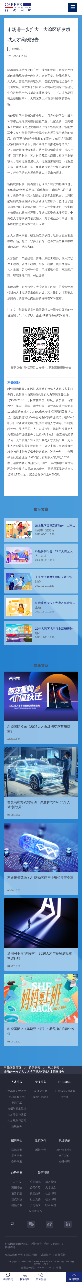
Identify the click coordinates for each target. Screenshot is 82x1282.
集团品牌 (35, 1193)
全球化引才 (40, 1091)
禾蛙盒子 (36, 1243)
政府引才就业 (41, 1097)
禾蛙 (46, 1243)
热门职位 (64, 1155)
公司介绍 (35, 1187)
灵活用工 (16, 1102)
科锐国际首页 (12, 1067)
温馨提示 (46, 1254)
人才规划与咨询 (17, 1120)
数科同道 (16, 1161)
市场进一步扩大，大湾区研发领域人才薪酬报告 (34, 1071)
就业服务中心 (64, 1149)
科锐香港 (10, 1247)
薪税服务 (16, 1126)
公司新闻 (35, 1205)
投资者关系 (35, 1210)
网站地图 (31, 1254)
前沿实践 (16, 1193)
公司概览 (35, 1181)
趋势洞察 (34, 1067)
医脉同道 (16, 1149)
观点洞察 (53, 1067)
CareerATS (57, 1243)
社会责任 (35, 1199)
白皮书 (17, 1181)
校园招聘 (50, 1199)
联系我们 (50, 1205)
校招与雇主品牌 (17, 1108)
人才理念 (50, 1187)
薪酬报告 (16, 1187)
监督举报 (60, 1254)
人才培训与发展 (17, 1114)
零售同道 (16, 1155)
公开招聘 (64, 1161)
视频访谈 (16, 1205)
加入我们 (50, 1181)
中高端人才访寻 (17, 1091)
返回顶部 (74, 1277)
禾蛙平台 (40, 1149)
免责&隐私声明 (14, 1254)
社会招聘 (50, 1193)
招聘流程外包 (17, 1097)
